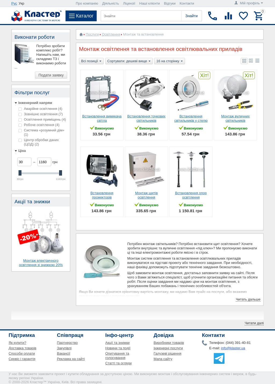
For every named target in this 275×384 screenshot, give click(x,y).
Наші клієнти (149, 3)
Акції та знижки (117, 343)
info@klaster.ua (233, 348)
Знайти (191, 16)
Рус (14, 3)
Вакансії (63, 353)
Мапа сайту (163, 359)
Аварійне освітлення (40, 109)
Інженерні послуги (168, 348)
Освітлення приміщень (42, 119)
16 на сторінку (169, 61)
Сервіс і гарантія (22, 359)
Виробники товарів (169, 343)
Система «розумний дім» (41, 132)
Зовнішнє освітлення (41, 114)
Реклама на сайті (71, 359)
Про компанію (87, 3)
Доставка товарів (23, 348)
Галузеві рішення (167, 353)
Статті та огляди (118, 363)
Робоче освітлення (39, 125)
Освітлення (111, 34)
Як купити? (17, 343)
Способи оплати (22, 353)
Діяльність (110, 3)
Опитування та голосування (117, 355)
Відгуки (169, 3)
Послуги (92, 34)
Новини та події (118, 348)
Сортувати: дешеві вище (129, 61)
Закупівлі (64, 348)
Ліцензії (129, 3)
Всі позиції (91, 61)
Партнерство (67, 343)
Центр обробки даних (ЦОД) (39, 142)
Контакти (187, 3)
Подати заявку (51, 75)
